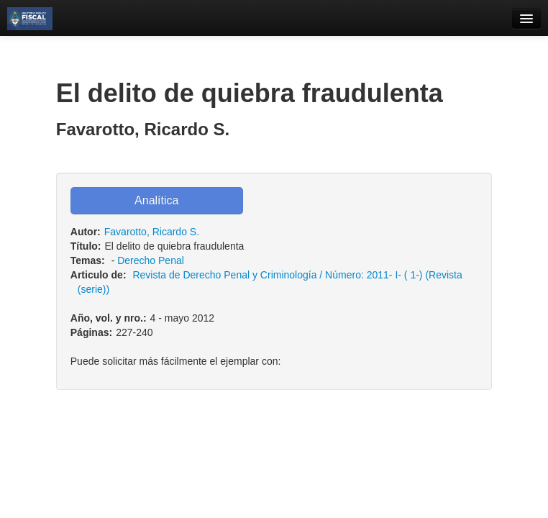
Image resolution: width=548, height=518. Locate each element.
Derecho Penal (150, 260)
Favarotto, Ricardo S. (151, 231)
